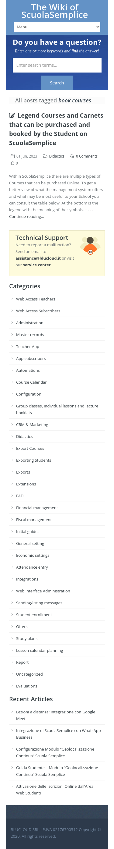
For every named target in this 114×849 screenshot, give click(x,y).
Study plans (26, 638)
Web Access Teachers (35, 299)
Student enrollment (34, 614)
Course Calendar (31, 382)
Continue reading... (26, 216)
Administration (29, 322)
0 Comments (87, 156)
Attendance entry (32, 567)
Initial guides (27, 531)
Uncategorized (29, 674)
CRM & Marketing (32, 424)
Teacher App (27, 346)
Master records (30, 334)
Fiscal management (34, 519)
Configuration (28, 394)
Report (22, 662)
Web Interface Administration (43, 591)
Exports (23, 472)
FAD (19, 496)
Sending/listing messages (39, 603)
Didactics (56, 156)
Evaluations (26, 686)
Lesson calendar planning (39, 650)
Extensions (26, 484)
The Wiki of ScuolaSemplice (55, 11)
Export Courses (30, 448)
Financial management (37, 507)
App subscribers (31, 358)
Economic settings (32, 555)
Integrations (27, 579)
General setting (30, 543)
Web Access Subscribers (38, 311)
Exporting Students (33, 460)
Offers (22, 626)
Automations (28, 370)
